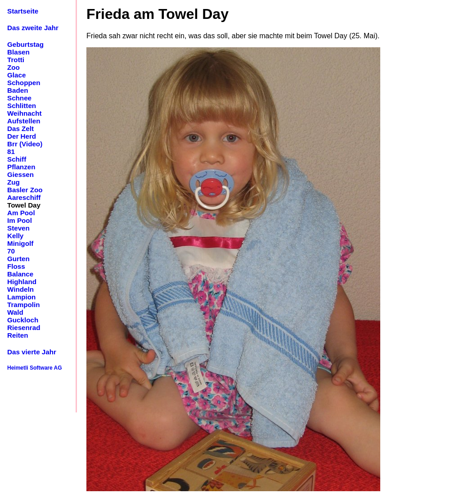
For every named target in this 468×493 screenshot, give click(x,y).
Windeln (20, 289)
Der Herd (21, 136)
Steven (18, 228)
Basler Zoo (25, 190)
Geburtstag (25, 44)
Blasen (18, 52)
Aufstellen (23, 121)
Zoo (13, 67)
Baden (17, 90)
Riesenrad (23, 327)
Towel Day (23, 205)
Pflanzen (21, 167)
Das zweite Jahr (32, 28)
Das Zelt (20, 128)
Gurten (18, 258)
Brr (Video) (24, 144)
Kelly (15, 236)
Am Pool (21, 213)
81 (11, 151)
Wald (15, 312)
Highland (21, 281)
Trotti (15, 59)
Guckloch (22, 320)
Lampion (21, 297)
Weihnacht (24, 113)
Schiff (16, 159)
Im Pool (19, 220)
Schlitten (21, 105)
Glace (16, 75)
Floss (16, 266)
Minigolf (20, 243)
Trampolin (23, 304)
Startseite (22, 11)
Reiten (17, 335)
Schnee (19, 98)
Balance (20, 274)
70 (11, 251)
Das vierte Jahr (31, 352)
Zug (13, 182)
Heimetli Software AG (34, 368)
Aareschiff (23, 197)
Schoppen (23, 82)
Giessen (20, 174)
